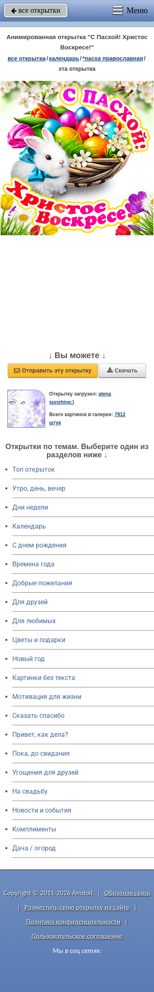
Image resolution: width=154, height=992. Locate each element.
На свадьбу (30, 791)
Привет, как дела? (40, 734)
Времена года (33, 564)
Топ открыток (33, 469)
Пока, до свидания (41, 753)
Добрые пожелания (42, 583)
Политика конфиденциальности (73, 921)
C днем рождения (39, 545)
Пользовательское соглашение (77, 936)
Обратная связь (127, 893)
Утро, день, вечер (38, 488)
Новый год (28, 659)
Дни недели (30, 507)
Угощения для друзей (45, 772)
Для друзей (30, 602)
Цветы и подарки (38, 640)
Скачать (122, 370)
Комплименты (34, 829)
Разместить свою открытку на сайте (77, 907)
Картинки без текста (43, 678)
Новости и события (41, 810)
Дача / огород (34, 848)
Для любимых (34, 621)
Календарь (64, 58)
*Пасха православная (113, 58)
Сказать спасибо (38, 716)
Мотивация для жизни (46, 697)
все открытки (35, 10)
